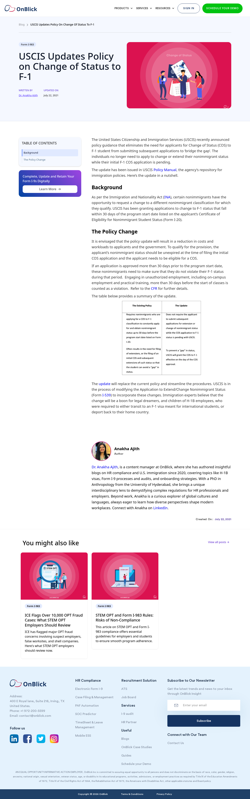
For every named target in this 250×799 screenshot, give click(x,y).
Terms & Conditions (132, 794)
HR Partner (129, 722)
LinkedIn (160, 508)
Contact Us (175, 743)
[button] (123, 8)
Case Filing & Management (94, 697)
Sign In (188, 8)
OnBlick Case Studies (136, 747)
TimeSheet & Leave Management (89, 725)
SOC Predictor (85, 714)
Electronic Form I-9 (89, 688)
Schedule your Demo (136, 763)
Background (31, 152)
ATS (124, 688)
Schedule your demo (222, 8)
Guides (126, 755)
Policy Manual (165, 169)
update (104, 383)
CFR (154, 288)
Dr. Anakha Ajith (105, 467)
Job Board (128, 697)
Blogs (125, 738)
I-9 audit (127, 713)
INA (167, 197)
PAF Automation (87, 705)
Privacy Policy (164, 794)
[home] (23, 8)
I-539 (106, 395)
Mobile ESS (83, 735)
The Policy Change (35, 159)
